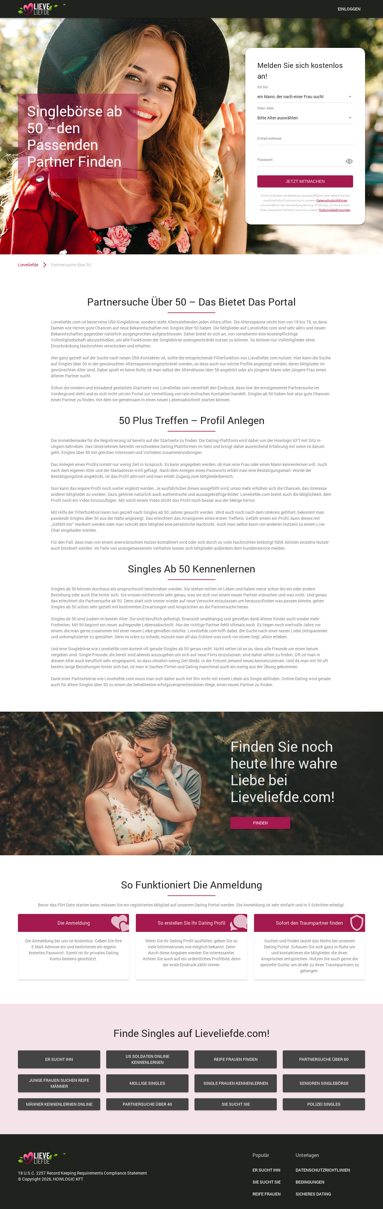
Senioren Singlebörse (324, 1083)
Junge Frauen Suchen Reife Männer (59, 1083)
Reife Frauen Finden (236, 1059)
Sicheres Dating (313, 1194)
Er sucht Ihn (59, 1059)
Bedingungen (310, 1182)
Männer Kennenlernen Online (59, 1104)
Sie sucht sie (236, 1104)
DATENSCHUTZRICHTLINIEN (323, 1170)
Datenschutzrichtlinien (332, 200)
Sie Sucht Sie (267, 1182)
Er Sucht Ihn (266, 1170)
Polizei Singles (324, 1104)
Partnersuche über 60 (324, 1059)
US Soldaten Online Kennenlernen (147, 1059)
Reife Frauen (267, 1194)
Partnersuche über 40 (147, 1104)
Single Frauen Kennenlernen (235, 1083)
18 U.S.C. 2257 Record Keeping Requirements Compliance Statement (82, 1173)
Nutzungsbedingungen (334, 210)
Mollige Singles (147, 1083)
